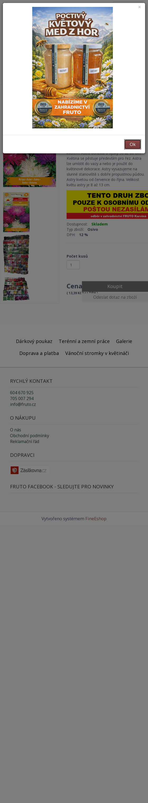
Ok (133, 144)
